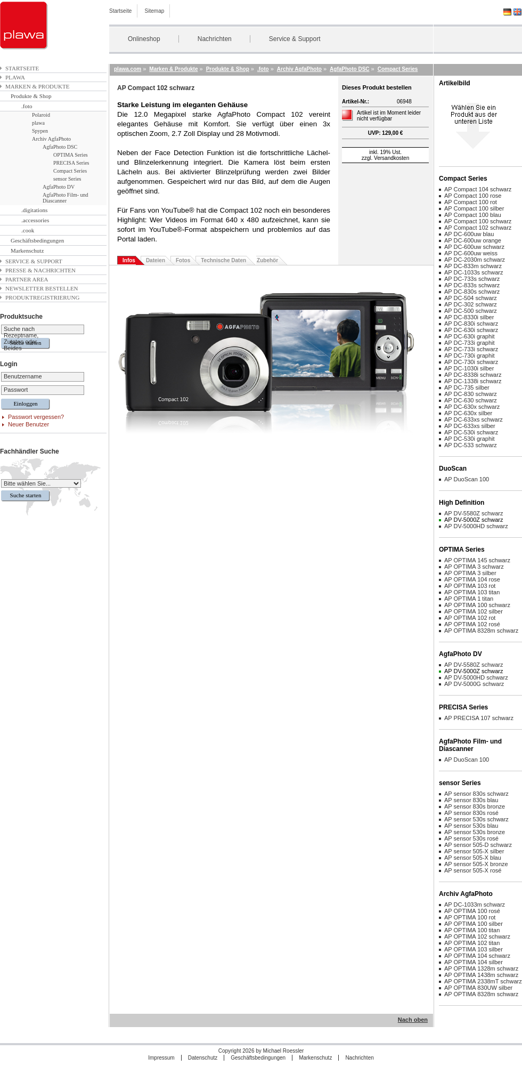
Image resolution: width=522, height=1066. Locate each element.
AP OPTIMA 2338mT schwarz (483, 981)
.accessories (35, 220)
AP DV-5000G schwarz (474, 684)
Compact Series (70, 171)
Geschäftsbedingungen (37, 240)
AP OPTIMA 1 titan (468, 598)
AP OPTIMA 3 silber (470, 573)
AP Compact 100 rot (470, 202)
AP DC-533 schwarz (470, 445)
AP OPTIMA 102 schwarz (477, 936)
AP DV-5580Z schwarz (473, 513)
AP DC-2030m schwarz (474, 259)
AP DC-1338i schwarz (472, 381)
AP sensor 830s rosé (471, 813)
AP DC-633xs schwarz (473, 419)
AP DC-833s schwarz (472, 285)
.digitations (34, 210)
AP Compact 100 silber (474, 208)
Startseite (120, 11)
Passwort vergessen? (36, 417)
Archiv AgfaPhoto (51, 139)
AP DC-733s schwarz (472, 279)
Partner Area (26, 279)
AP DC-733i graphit (469, 343)
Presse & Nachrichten (40, 270)
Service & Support (295, 39)
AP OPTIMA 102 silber (473, 611)
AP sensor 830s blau (471, 800)
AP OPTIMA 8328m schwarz (481, 630)
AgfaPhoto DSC (60, 147)
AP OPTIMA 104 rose (472, 579)
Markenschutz (27, 250)
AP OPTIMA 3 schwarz (474, 566)
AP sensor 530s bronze (474, 832)
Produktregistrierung (42, 297)
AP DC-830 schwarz (470, 394)
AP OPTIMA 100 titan (472, 930)
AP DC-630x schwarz (472, 406)
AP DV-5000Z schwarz (473, 519)
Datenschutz (203, 1058)
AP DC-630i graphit (469, 336)
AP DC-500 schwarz (470, 311)
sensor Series (67, 179)
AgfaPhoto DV (59, 187)
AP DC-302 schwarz (470, 304)
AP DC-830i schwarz (471, 323)
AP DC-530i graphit (469, 438)
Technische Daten (223, 260)
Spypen (40, 131)
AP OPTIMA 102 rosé (472, 624)
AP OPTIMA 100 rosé (472, 911)
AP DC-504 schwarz (470, 298)
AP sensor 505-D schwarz (478, 845)
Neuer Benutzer (28, 424)
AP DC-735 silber (467, 387)
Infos (129, 260)
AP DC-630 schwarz (470, 400)
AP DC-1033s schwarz (473, 272)
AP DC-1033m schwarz (474, 904)
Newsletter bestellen (41, 288)
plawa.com (127, 69)
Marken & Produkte (37, 86)
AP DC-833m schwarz (473, 266)
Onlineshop (144, 39)
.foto (26, 106)
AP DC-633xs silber (469, 426)
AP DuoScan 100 (466, 479)
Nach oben (413, 1019)
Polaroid (41, 115)
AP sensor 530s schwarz (476, 819)
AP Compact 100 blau (472, 215)
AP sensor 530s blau (471, 825)
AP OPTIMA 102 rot (469, 618)
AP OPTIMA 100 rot (469, 917)
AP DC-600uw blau (469, 234)
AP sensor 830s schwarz (476, 793)
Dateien (155, 260)
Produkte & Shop (31, 96)
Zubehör (267, 260)
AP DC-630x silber (468, 413)
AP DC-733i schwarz (471, 349)
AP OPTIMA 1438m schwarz (481, 975)
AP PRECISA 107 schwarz (478, 718)
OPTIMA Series (70, 155)
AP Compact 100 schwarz (477, 221)
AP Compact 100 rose (472, 195)
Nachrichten (215, 39)
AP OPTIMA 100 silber (473, 923)
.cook (27, 230)
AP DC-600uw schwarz (474, 247)
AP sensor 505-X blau (472, 857)
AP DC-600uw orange (472, 240)
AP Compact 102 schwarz (477, 227)
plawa (15, 77)
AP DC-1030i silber (469, 368)
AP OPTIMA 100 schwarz (477, 605)
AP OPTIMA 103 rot (469, 586)
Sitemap (155, 11)
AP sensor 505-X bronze (476, 864)
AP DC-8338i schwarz (472, 375)
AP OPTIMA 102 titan (472, 943)
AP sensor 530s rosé (471, 838)
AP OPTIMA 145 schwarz (477, 560)
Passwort (16, 389)
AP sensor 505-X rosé (472, 870)
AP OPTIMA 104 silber (473, 962)
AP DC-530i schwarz (471, 432)
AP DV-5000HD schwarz (476, 526)
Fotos (183, 260)
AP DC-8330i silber (469, 317)
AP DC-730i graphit (469, 355)
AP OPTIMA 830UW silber (478, 987)
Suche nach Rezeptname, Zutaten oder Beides (21, 338)
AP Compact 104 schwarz (477, 189)
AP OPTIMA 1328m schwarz (481, 968)
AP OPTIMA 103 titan (472, 592)
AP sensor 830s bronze (474, 806)
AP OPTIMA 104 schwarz (477, 955)
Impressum (161, 1058)
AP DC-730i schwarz (471, 362)
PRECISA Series (71, 163)
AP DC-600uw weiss (470, 253)
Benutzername (23, 376)
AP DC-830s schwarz (472, 291)
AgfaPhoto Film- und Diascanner (65, 198)
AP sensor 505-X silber (474, 851)
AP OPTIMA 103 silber (473, 949)
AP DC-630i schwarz (471, 330)
